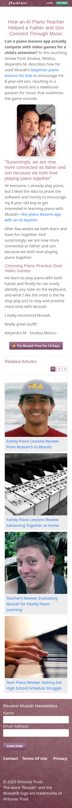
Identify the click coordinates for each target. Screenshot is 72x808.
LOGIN (49, 3)
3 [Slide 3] (65, 369)
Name (8, 713)
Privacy (60, 758)
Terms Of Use (34, 758)
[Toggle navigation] (4, 3)
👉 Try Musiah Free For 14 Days (36, 346)
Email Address (15, 726)
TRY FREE (62, 3)
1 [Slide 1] (53, 369)
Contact (10, 758)
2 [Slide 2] (59, 369)
